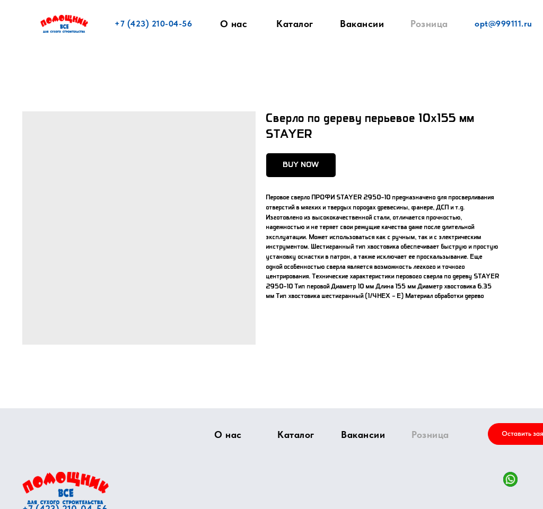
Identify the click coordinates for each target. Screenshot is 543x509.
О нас (234, 24)
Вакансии (362, 23)
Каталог (294, 23)
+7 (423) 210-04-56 (153, 24)
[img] (65, 488)
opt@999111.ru (503, 24)
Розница (429, 23)
